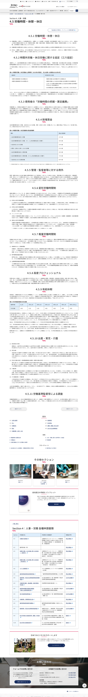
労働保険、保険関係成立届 (27, 599)
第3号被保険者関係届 (26, 594)
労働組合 (13, 440)
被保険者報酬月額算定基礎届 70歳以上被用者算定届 (27, 589)
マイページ (63, 1)
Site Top (22, 1)
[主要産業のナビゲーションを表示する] (20, 10)
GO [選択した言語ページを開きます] (76, 10)
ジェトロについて (30, 1)
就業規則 (49, 420)
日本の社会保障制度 (52, 428)
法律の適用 (14, 420)
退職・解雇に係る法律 (52, 426)
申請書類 (48, 440)
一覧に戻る (15, 524)
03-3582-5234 (72, 675)
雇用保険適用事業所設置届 (27, 603)
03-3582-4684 (72, 673)
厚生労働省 (69, 538)
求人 (13, 423)
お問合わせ (38, 1)
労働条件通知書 (24, 538)
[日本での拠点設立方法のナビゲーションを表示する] (29, 10)
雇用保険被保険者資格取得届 (28, 574)
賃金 (13, 428)
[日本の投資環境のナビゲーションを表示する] (13, 10)
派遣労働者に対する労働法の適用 (19, 442)
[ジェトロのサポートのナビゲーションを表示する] (40, 10)
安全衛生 (49, 423)
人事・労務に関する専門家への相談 (55, 437)
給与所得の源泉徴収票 (26, 622)
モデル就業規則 (24, 568)
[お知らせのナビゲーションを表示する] (66, 10)
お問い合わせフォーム (22, 682)
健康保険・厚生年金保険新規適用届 (29, 608)
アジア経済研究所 (54, 1)
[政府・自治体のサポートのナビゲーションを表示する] (52, 10)
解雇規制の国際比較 (16, 437)
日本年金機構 (70, 578)
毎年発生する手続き (51, 448)
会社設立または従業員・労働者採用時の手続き (22, 448)
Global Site (45, 1)
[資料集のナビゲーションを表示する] (61, 10)
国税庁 (68, 615)
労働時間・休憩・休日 (17, 431)
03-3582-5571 (72, 677)
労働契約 (14, 426)
